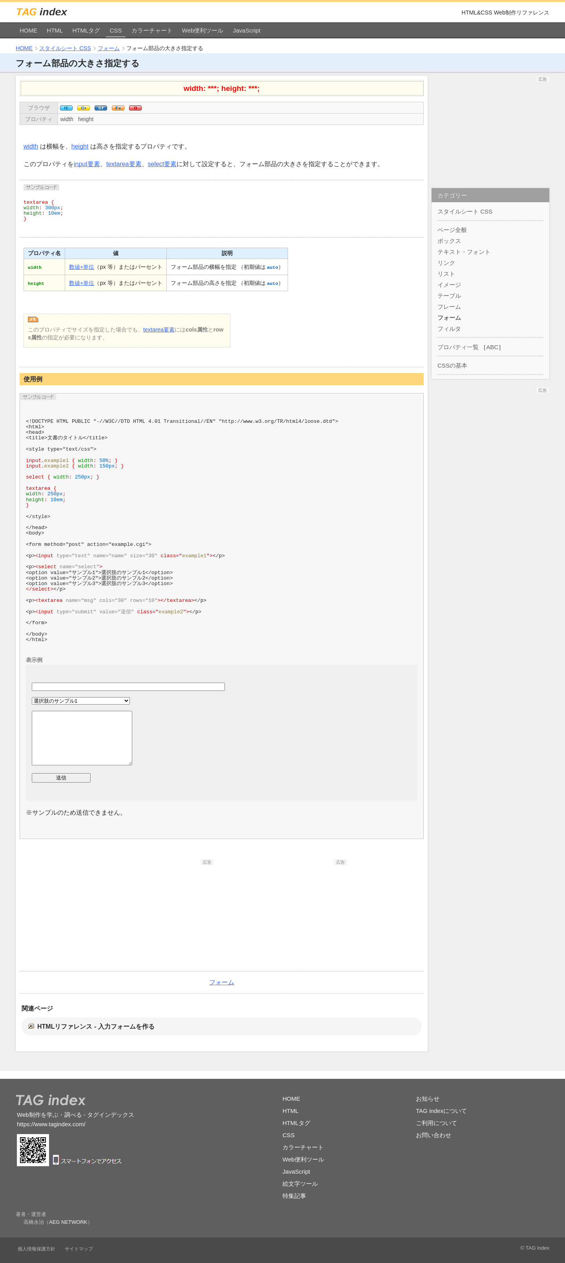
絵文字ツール (300, 1183)
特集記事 (294, 1195)
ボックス (449, 240)
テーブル (449, 295)
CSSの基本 (452, 365)
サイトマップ (79, 1249)
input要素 (87, 164)
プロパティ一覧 (458, 347)
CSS (116, 30)
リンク (446, 262)
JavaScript (247, 30)
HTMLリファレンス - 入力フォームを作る (96, 1026)
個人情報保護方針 (36, 1249)
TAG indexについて (441, 1110)
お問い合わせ (433, 1135)
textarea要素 (124, 164)
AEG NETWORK (68, 1222)
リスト (446, 273)
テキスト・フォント (463, 251)
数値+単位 (81, 267)
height (85, 119)
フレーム (449, 306)
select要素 (162, 164)
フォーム (109, 48)
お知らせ (427, 1098)
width (66, 119)
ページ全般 (452, 230)
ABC (492, 347)
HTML (55, 30)
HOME (28, 30)
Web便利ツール (203, 30)
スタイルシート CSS (65, 48)
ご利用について (436, 1123)
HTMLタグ (86, 30)
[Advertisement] (155, 914)
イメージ (449, 284)
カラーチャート (152, 30)
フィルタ (449, 328)
